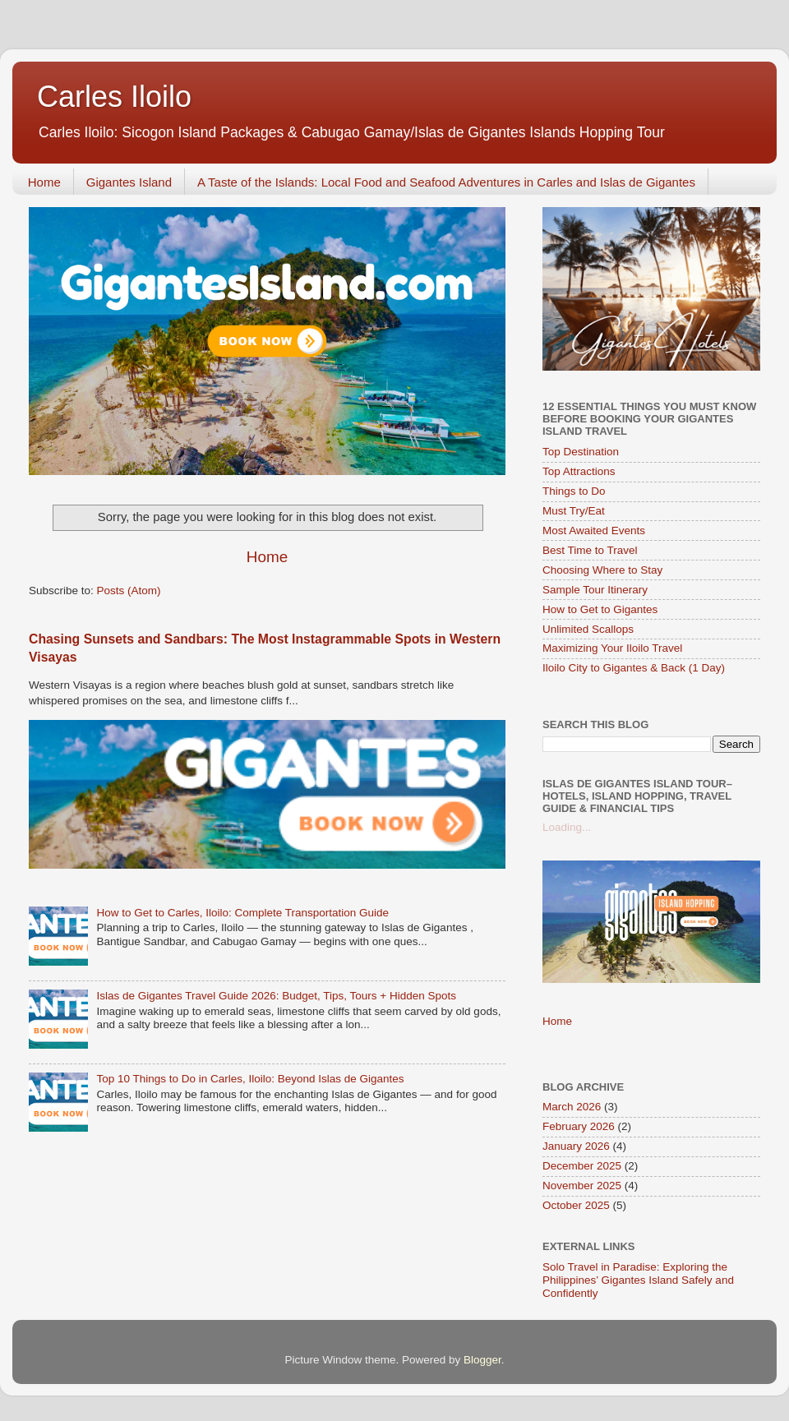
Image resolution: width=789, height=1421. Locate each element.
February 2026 (578, 1126)
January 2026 (576, 1146)
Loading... (566, 827)
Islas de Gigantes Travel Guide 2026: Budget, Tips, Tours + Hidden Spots (276, 996)
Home (44, 182)
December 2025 (581, 1166)
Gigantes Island (129, 182)
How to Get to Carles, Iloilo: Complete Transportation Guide (242, 913)
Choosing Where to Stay (602, 570)
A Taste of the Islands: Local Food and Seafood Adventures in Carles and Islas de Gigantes (446, 182)
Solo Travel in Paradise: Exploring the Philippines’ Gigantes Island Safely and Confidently (638, 1280)
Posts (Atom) (129, 590)
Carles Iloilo (114, 96)
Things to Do (574, 491)
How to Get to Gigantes (600, 609)
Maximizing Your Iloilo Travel (612, 648)
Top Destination (580, 451)
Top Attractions (579, 471)
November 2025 (581, 1185)
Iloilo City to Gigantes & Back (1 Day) (633, 668)
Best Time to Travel (590, 550)
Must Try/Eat (573, 511)
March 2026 (571, 1106)
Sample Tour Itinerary (595, 590)
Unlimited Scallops (588, 629)
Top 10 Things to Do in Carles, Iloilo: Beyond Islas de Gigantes (250, 1079)
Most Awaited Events (593, 530)
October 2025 (576, 1205)
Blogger (482, 1360)
